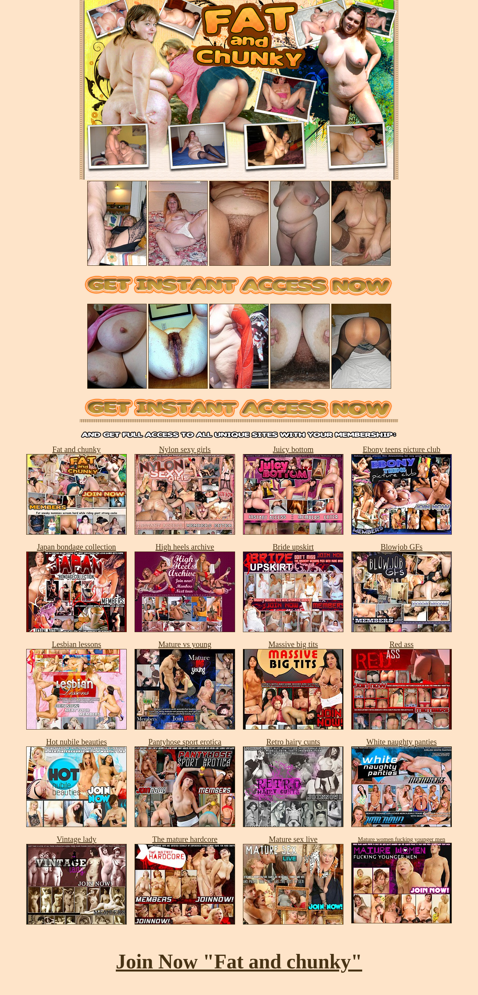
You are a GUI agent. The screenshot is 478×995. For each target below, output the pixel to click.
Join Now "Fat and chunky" (239, 961)
